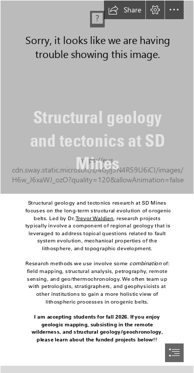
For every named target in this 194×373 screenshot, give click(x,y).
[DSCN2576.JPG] (97, 97)
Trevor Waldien (94, 218)
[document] (97, 186)
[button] (124, 10)
